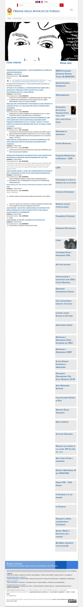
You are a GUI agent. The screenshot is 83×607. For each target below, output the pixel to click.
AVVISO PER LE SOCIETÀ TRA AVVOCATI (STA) (23, 225)
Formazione (63, 578)
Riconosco (22, 582)
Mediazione (71, 578)
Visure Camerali (42, 582)
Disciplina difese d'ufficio (63, 586)
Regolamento (36, 575)
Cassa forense (17, 74)
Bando (11, 218)
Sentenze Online (31, 582)
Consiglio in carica (25, 575)
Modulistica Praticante (51, 578)
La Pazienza (68, 575)
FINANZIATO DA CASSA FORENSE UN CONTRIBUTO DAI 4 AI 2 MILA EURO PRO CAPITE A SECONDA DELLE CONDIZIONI (29, 114)
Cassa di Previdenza (13, 578)
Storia (43, 575)
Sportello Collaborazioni (56, 582)
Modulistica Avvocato (36, 578)
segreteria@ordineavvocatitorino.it (38, 592)
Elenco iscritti (14, 564)
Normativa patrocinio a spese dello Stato (19, 586)
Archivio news (24, 578)
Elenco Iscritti (59, 575)
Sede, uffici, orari (12, 575)
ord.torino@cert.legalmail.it (57, 592)
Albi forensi (50, 575)
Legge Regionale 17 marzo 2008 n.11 (43, 586)
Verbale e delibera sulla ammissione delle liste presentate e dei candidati (29, 196)
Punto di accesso (12, 582)
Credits (68, 592)
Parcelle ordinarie (13, 587)
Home (46, 2)
